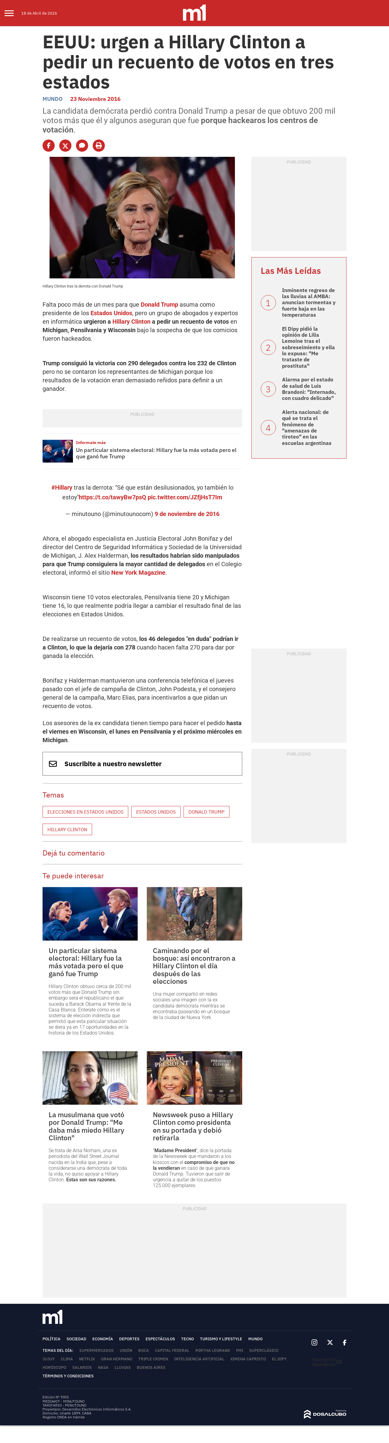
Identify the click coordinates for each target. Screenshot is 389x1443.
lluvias (123, 1367)
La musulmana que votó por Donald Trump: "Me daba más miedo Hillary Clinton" (86, 1126)
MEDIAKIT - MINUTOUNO (63, 1401)
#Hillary (61, 487)
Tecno (187, 1338)
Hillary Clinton (131, 321)
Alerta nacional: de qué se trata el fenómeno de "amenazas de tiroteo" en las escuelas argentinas (307, 427)
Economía (102, 1338)
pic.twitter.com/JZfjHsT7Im (185, 497)
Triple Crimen (153, 1359)
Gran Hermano (116, 1359)
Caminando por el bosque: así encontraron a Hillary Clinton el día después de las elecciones (194, 966)
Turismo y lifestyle (221, 1338)
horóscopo (54, 1367)
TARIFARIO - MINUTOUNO (65, 1405)
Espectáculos (160, 1338)
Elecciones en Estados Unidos (85, 812)
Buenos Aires (151, 1367)
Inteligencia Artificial (199, 1359)
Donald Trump (159, 304)
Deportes (129, 1338)
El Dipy (279, 1359)
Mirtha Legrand (212, 1350)
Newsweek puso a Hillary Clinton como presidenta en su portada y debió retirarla (193, 1126)
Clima (67, 1359)
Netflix (87, 1359)
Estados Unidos (111, 313)
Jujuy (49, 1359)
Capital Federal (172, 1350)
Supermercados (96, 1350)
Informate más (91, 442)
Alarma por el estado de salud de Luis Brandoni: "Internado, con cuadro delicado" (309, 388)
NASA (103, 1367)
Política (51, 1338)
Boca (143, 1350)
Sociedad (76, 1338)
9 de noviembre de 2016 (187, 514)
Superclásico (263, 1350)
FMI (239, 1350)
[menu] (13, 13)
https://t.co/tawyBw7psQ (112, 497)
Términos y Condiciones (68, 1376)
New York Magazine (138, 572)
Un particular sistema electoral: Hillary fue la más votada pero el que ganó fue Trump (156, 453)
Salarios (82, 1367)
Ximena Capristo (248, 1359)
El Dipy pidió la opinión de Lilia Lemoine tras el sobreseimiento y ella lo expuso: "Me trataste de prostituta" (308, 347)
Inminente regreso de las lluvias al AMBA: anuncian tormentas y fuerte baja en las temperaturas (309, 303)
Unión (126, 1350)
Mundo (53, 98)
